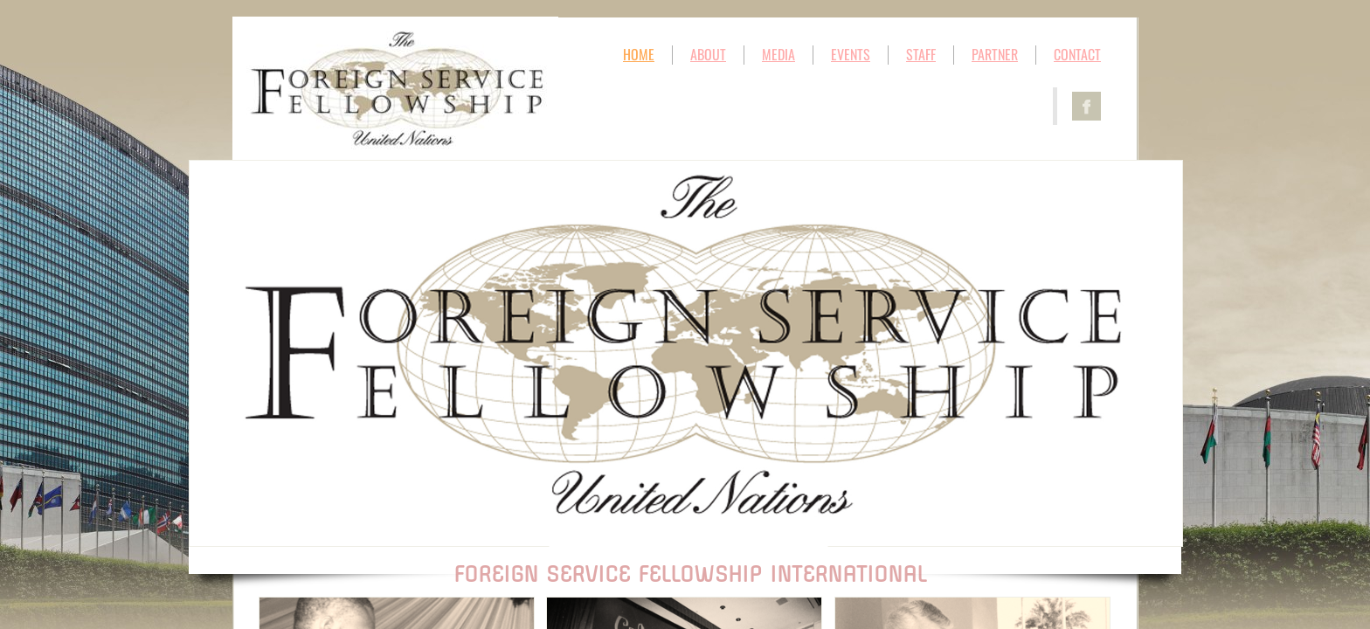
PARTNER (995, 54)
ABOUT (708, 54)
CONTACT (1077, 54)
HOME (638, 54)
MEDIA (778, 54)
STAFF (921, 54)
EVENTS (850, 54)
